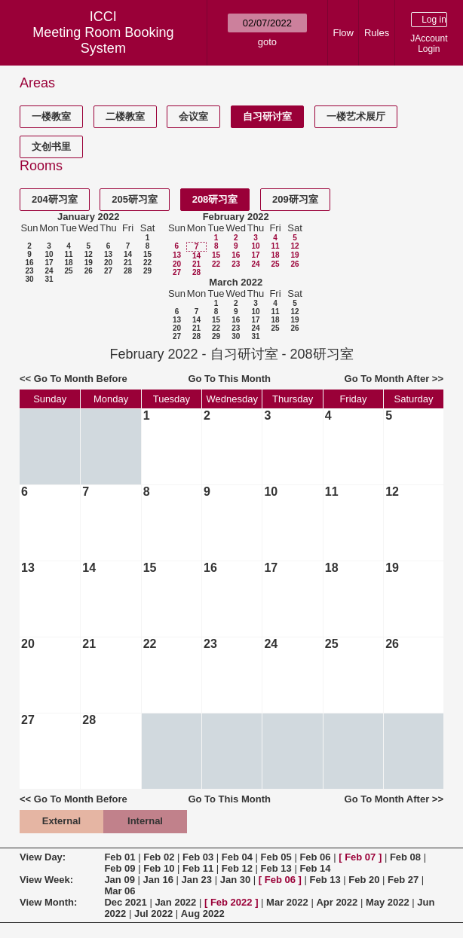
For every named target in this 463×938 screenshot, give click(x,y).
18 (68, 262)
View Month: (48, 902)
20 (108, 262)
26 (88, 271)
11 (68, 254)
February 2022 (236, 216)
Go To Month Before (80, 378)
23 (29, 271)
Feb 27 (403, 879)
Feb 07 (360, 857)
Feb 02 (158, 857)
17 (48, 262)
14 (128, 254)
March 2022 (235, 282)
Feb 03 (197, 857)
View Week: (46, 879)
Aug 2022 (203, 913)
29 (147, 271)
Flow (343, 32)
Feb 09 (119, 868)
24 (48, 271)
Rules (376, 32)
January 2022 (88, 216)
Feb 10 (158, 868)
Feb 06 (314, 857)
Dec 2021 (125, 902)
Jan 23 (197, 879)
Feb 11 (197, 868)
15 (147, 254)
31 (48, 279)
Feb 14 (314, 868)
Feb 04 (237, 857)
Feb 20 (363, 879)
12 (88, 254)
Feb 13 (276, 868)
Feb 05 (276, 857)
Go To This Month (229, 378)
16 (29, 262)
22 (147, 262)
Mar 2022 (287, 902)
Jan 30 (235, 879)
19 (88, 262)
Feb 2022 (231, 902)
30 (29, 279)
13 (108, 254)
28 (128, 271)
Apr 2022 (336, 902)
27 (108, 271)
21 (128, 262)
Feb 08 (405, 857)
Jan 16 (158, 879)
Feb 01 (119, 857)
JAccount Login (428, 43)
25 (68, 271)
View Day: (43, 857)
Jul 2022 (153, 913)
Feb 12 (237, 868)
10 (48, 254)
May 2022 (387, 902)
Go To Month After (387, 378)
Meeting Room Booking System (102, 40)
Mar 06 (119, 891)
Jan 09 (119, 879)
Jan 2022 (175, 902)
